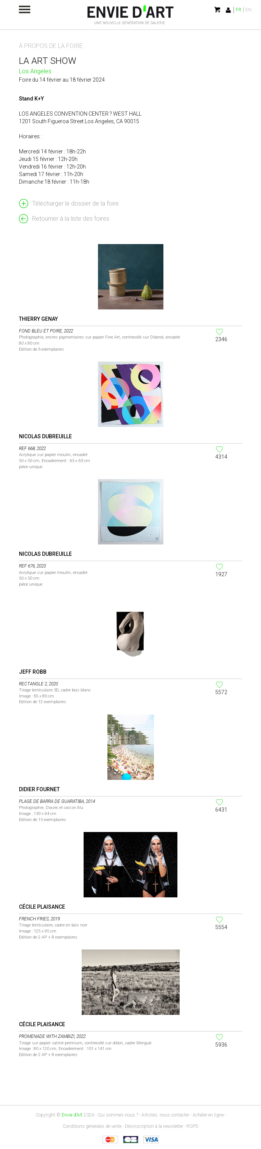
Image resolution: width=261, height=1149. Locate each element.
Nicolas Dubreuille (45, 436)
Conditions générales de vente (92, 1126)
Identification (228, 10)
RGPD (192, 1126)
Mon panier (217, 9)
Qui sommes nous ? (118, 1115)
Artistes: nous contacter (165, 1115)
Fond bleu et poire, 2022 (46, 331)
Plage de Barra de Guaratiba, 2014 (57, 801)
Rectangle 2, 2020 (38, 684)
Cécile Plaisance (42, 907)
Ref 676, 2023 (32, 566)
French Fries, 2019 (39, 919)
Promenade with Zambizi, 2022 (52, 1036)
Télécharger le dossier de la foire (75, 203)
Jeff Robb (33, 672)
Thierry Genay (38, 319)
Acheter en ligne (208, 1115)
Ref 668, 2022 (32, 448)
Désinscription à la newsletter (154, 1126)
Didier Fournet (39, 789)
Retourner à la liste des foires (70, 218)
